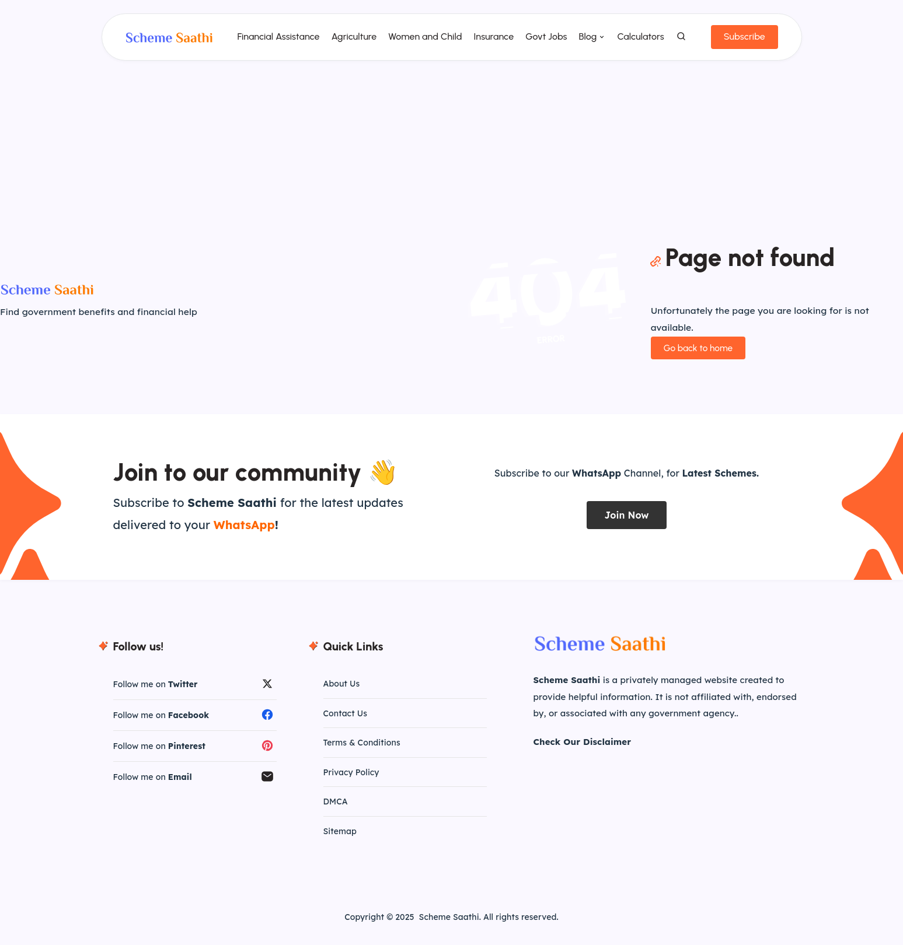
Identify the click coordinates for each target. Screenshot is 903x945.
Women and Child (422, 41)
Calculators (638, 41)
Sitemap (340, 839)
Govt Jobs (543, 41)
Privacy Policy (351, 780)
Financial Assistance (276, 41)
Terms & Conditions (361, 749)
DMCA (335, 809)
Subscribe (741, 41)
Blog (585, 41)
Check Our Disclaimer (583, 746)
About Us (341, 689)
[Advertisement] (452, 153)
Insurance (491, 41)
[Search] (679, 41)
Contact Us (345, 720)
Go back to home (697, 353)
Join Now (626, 520)
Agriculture (351, 41)
